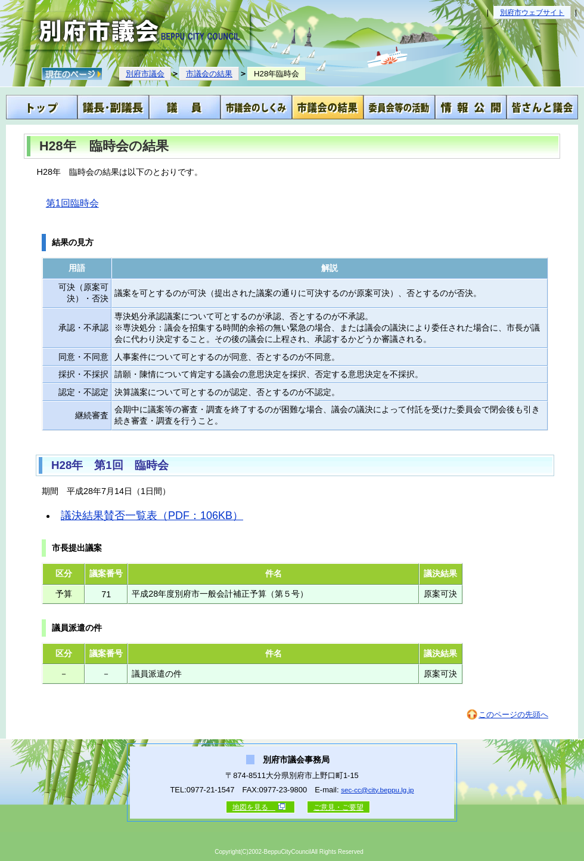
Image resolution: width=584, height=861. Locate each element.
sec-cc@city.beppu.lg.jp (377, 790)
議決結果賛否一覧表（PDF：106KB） (152, 515)
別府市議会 (145, 73)
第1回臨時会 (72, 203)
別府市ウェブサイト (532, 12)
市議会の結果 (209, 73)
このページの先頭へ (513, 714)
